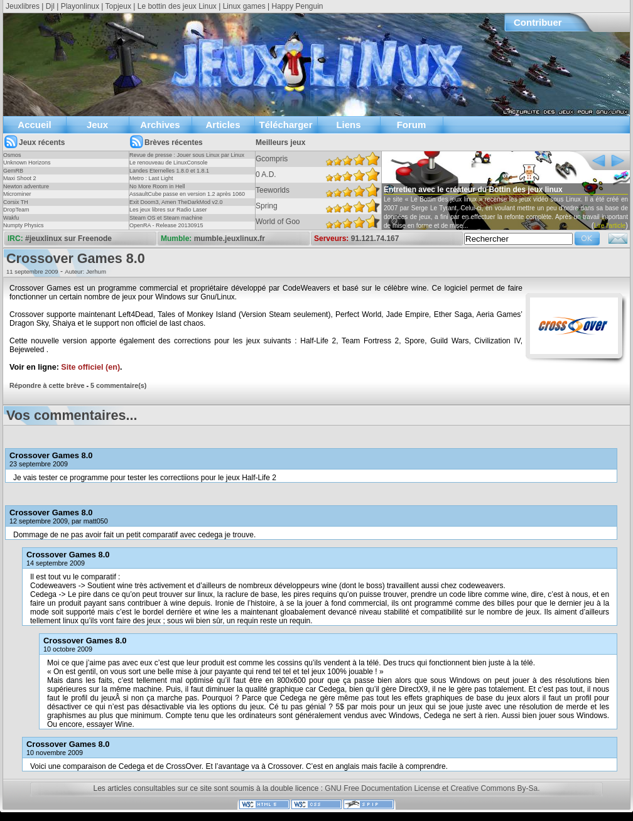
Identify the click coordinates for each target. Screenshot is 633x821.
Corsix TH (15, 202)
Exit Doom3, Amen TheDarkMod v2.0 (175, 202)
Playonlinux (80, 6)
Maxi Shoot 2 (19, 178)
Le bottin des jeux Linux (177, 6)
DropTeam (16, 210)
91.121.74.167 (375, 238)
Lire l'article (609, 225)
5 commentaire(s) (118, 385)
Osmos (12, 155)
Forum (411, 124)
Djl (50, 6)
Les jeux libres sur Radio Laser (168, 210)
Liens (348, 124)
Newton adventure (26, 186)
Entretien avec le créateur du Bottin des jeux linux (473, 189)
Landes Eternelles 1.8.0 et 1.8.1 (169, 171)
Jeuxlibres (23, 6)
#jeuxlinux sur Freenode (68, 238)
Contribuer (538, 22)
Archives (160, 124)
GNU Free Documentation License (382, 788)
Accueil (34, 124)
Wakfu (11, 218)
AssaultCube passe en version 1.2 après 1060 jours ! (187, 198)
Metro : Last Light (151, 178)
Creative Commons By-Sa (494, 788)
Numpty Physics (23, 225)
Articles (222, 124)
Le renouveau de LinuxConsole (168, 162)
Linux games (244, 6)
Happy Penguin (297, 6)
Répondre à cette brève (46, 385)
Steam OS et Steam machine (166, 218)
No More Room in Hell (157, 186)
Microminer (17, 194)
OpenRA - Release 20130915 (166, 225)
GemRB (13, 171)
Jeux (97, 124)
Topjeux (118, 6)
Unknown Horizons (27, 162)
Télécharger (285, 124)
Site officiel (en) (90, 367)
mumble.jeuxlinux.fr (229, 238)
